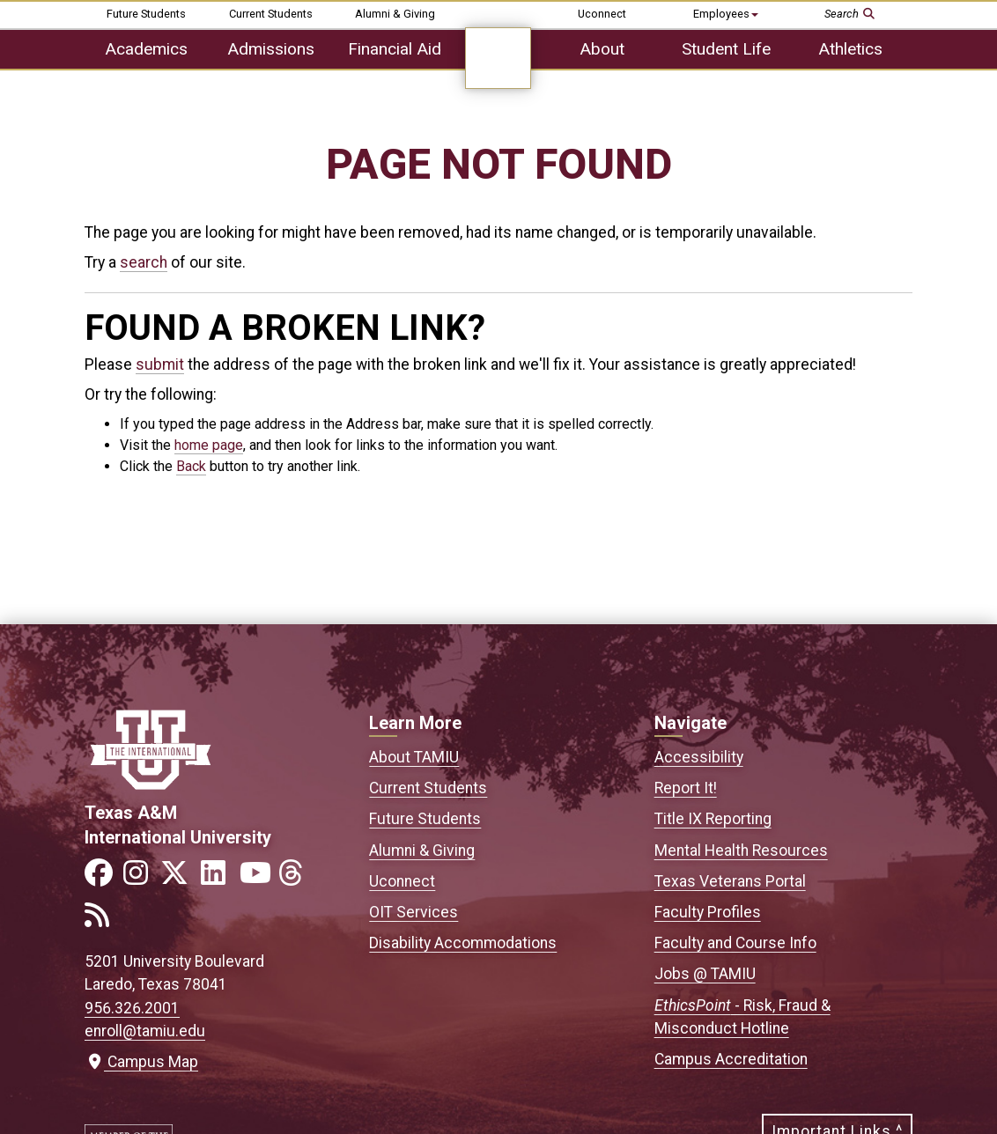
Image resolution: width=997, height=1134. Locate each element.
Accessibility (698, 757)
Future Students (146, 13)
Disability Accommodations (463, 943)
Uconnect (602, 13)
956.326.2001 (132, 1008)
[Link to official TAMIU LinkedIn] (218, 878)
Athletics (850, 49)
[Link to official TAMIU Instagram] (141, 878)
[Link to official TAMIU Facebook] (102, 878)
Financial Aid (394, 49)
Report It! (685, 788)
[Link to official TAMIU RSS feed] (102, 920)
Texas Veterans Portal (730, 881)
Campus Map (141, 1062)
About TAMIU (414, 757)
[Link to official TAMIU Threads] (296, 878)
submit (160, 364)
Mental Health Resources (741, 850)
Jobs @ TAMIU (705, 974)
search (143, 262)
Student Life (726, 49)
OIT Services (413, 912)
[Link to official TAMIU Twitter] (179, 878)
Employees (725, 13)
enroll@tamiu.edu (145, 1031)
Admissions (270, 49)
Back (191, 466)
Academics (146, 49)
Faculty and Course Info (735, 943)
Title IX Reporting (713, 819)
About (602, 49)
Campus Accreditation (731, 1059)
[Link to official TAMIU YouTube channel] (257, 878)
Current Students (271, 13)
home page (208, 445)
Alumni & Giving (395, 13)
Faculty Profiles (707, 912)
